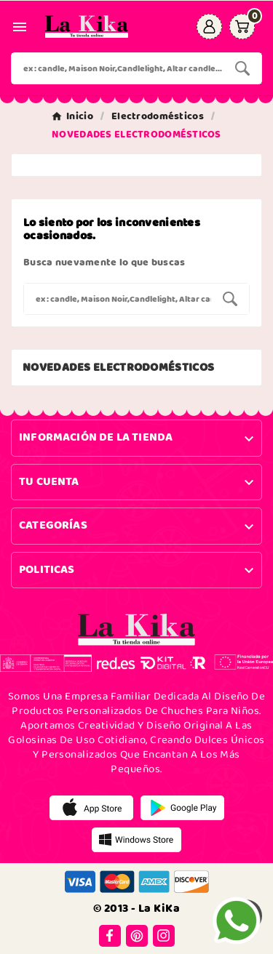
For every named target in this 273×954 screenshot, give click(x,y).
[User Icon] (209, 26)
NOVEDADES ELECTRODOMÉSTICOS (118, 367)
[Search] (242, 68)
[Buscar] (117, 68)
